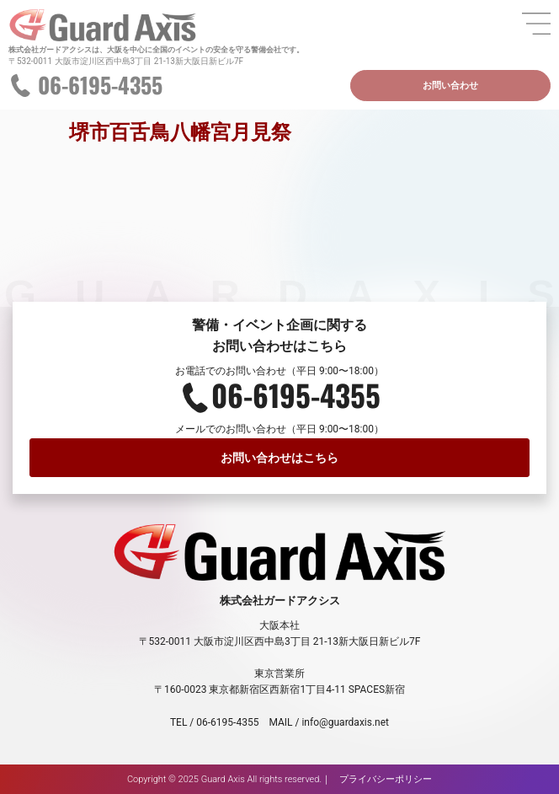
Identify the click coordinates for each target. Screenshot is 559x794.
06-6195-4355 (100, 84)
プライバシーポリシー (385, 779)
